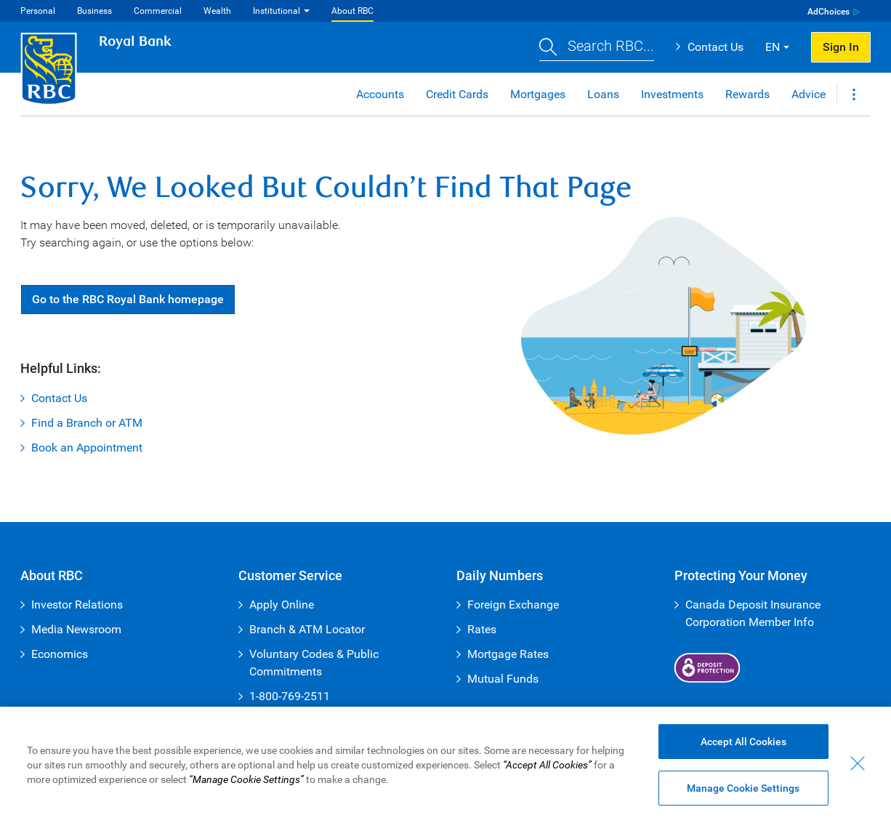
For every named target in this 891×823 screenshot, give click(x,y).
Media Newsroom (76, 629)
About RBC (352, 11)
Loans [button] (603, 94)
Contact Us (715, 47)
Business (94, 11)
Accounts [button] (380, 94)
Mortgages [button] (537, 94)
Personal (37, 11)
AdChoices (828, 12)
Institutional (276, 11)
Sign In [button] (841, 47)
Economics (59, 654)
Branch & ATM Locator (307, 629)
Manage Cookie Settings (743, 789)
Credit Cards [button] (457, 94)
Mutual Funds (503, 679)
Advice (808, 94)
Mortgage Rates (508, 654)
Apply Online (281, 604)
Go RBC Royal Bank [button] (128, 299)
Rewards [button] (747, 94)
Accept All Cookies (743, 742)
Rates (481, 629)
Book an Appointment (86, 447)
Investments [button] (672, 94)
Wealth (217, 11)
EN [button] (772, 47)
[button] (596, 47)
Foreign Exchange (513, 604)
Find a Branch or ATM (86, 423)
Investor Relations (77, 604)
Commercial (158, 11)
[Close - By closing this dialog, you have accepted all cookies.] (857, 764)
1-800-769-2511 (289, 696)
